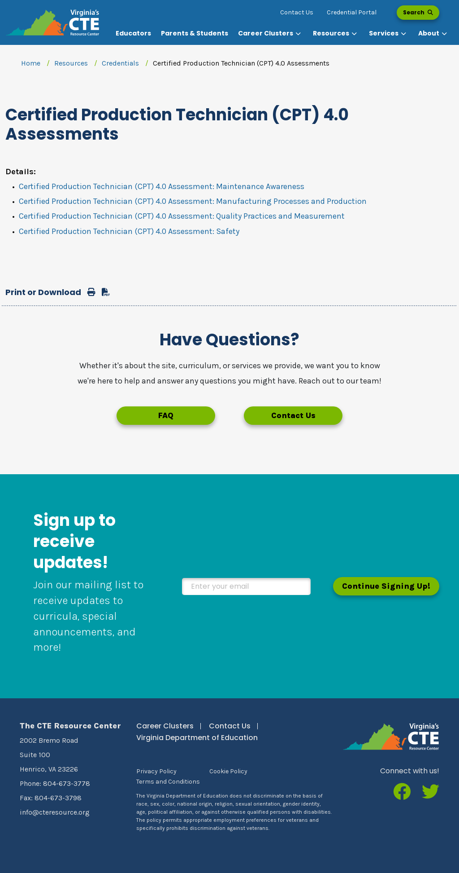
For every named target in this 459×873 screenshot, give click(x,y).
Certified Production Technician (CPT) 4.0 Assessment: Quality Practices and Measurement (182, 216)
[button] (270, 33)
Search (418, 12)
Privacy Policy (156, 771)
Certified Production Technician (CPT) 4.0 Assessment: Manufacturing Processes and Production (193, 201)
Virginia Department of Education (197, 737)
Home (30, 63)
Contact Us (296, 12)
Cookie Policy (228, 771)
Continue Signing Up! (386, 586)
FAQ (165, 415)
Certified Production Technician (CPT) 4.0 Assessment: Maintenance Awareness (161, 186)
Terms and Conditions (168, 781)
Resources (71, 63)
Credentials (120, 63)
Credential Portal (352, 12)
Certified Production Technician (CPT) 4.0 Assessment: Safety (129, 231)
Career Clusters (165, 726)
